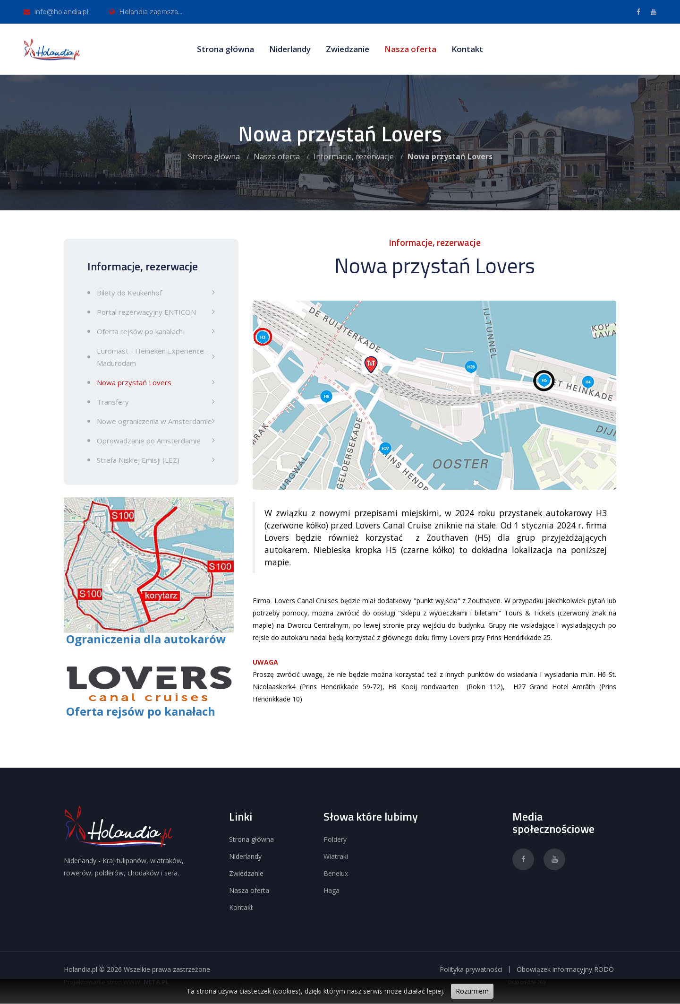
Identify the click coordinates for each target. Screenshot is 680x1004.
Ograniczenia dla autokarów (146, 639)
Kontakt (467, 48)
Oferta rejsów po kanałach (140, 331)
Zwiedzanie (347, 48)
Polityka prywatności (471, 969)
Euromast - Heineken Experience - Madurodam (153, 357)
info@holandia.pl (56, 12)
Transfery (113, 402)
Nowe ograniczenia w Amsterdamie (154, 421)
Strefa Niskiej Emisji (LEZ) (138, 460)
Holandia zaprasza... (145, 12)
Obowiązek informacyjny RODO (565, 969)
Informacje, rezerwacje (354, 156)
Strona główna (225, 48)
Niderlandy (290, 48)
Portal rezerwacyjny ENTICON (146, 312)
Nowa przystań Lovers (134, 382)
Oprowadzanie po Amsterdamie (149, 440)
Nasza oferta (410, 48)
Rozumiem (472, 991)
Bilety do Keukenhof (129, 292)
